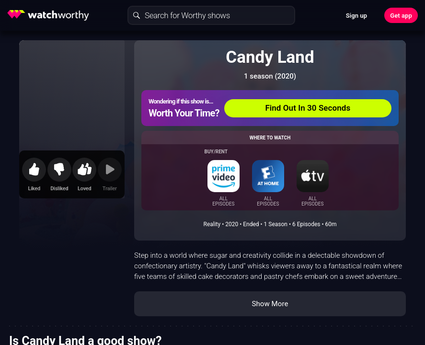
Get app (401, 15)
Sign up (356, 15)
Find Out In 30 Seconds (307, 108)
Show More (270, 303)
